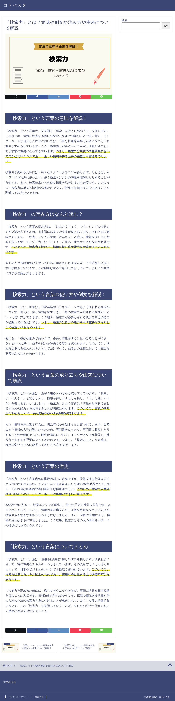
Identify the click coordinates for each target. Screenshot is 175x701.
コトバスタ (15, 5)
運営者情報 (9, 682)
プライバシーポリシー (18, 697)
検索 (124, 20)
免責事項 (39, 697)
